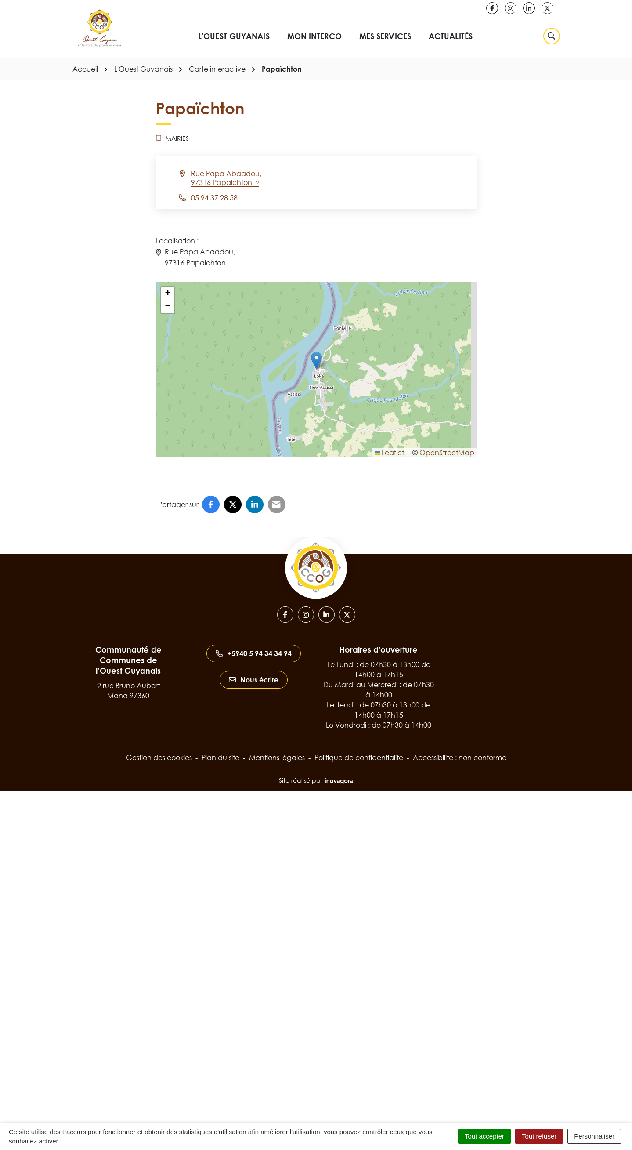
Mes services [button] (385, 36)
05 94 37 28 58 (214, 197)
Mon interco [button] (314, 36)
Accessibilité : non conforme (459, 757)
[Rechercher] (551, 36)
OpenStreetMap (446, 452)
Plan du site (220, 757)
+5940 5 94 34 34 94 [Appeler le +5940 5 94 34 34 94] (254, 653)
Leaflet (389, 452)
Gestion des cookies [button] (159, 757)
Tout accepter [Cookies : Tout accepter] (484, 1136)
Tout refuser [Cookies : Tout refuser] (539, 1136)
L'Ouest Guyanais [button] (234, 36)
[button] (316, 361)
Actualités (451, 36)
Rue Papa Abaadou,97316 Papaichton (226, 178)
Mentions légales (277, 757)
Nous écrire (253, 679)
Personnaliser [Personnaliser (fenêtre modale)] (594, 1136)
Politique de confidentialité (358, 757)
